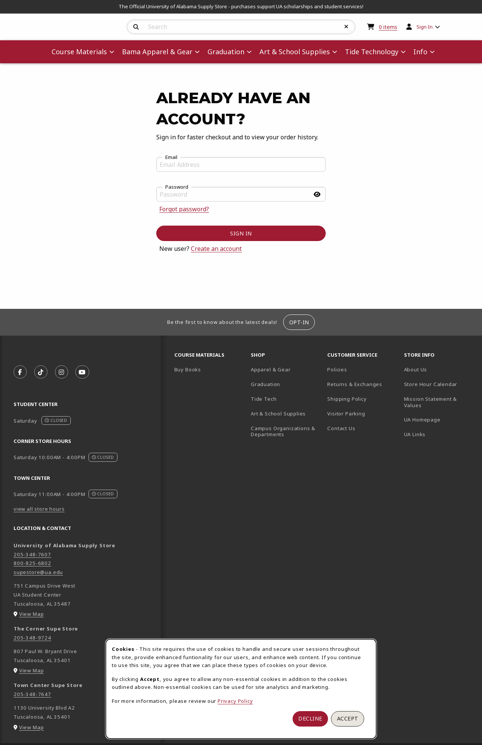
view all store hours (39, 508)
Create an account (216, 248)
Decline (310, 718)
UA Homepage (439, 419)
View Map (31, 614)
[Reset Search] (346, 26)
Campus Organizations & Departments (286, 431)
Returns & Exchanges (354, 384)
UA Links (415, 434)
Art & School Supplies (278, 413)
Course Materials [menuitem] (79, 51)
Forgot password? (184, 209)
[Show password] (317, 194)
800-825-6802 (32, 563)
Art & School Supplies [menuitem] (294, 51)
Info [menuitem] (420, 51)
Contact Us (341, 428)
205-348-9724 (32, 637)
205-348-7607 (32, 554)
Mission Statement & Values (430, 402)
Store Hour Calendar (439, 384)
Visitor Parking (346, 413)
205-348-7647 (32, 694)
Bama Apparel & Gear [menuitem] (157, 51)
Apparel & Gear (271, 369)
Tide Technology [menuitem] (371, 51)
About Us (415, 369)
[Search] (136, 27)
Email (171, 157)
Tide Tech (263, 398)
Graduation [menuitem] (225, 51)
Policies (337, 369)
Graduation (265, 384)
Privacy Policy (235, 701)
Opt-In (299, 322)
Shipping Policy (346, 398)
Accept (347, 718)
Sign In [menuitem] (424, 26)
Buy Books (187, 369)
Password (176, 187)
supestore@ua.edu (38, 572)
